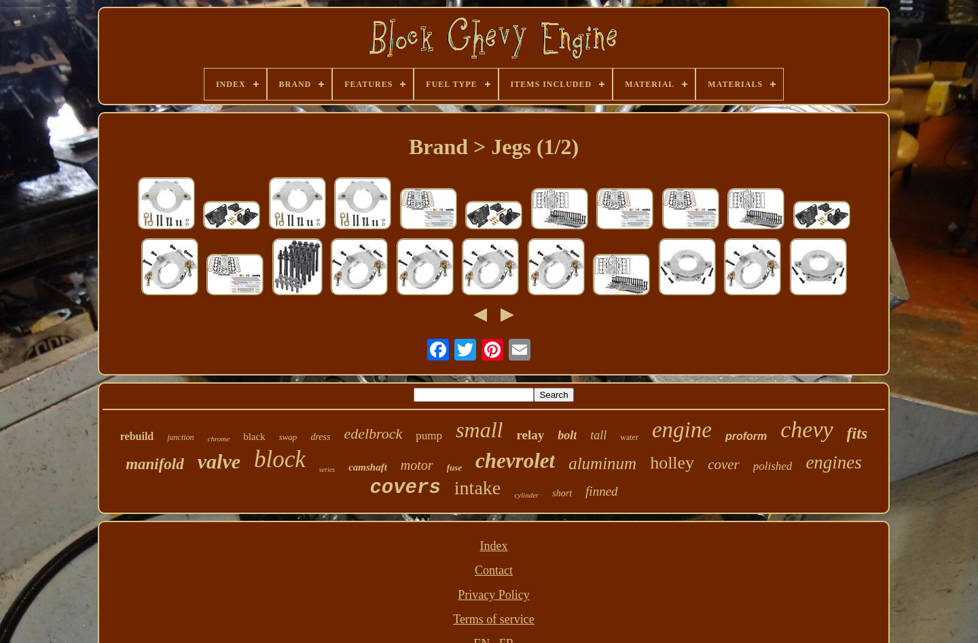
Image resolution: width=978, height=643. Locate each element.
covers (404, 488)
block (280, 459)
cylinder (526, 495)
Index (494, 546)
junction (180, 437)
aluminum (602, 463)
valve (219, 461)
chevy (806, 429)
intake (477, 487)
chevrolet (515, 461)
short (562, 493)
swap (288, 437)
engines (833, 462)
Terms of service (494, 619)
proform (746, 436)
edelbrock (373, 433)
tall (598, 435)
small (479, 430)
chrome (219, 439)
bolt (567, 435)
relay (530, 435)
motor (417, 465)
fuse (454, 467)
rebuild (137, 436)
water (629, 437)
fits (857, 433)
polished (773, 466)
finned (601, 491)
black (254, 436)
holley (672, 463)
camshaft (367, 467)
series (327, 469)
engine (682, 430)
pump (429, 435)
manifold (155, 464)
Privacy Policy (494, 595)
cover (724, 464)
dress (320, 437)
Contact (494, 570)
